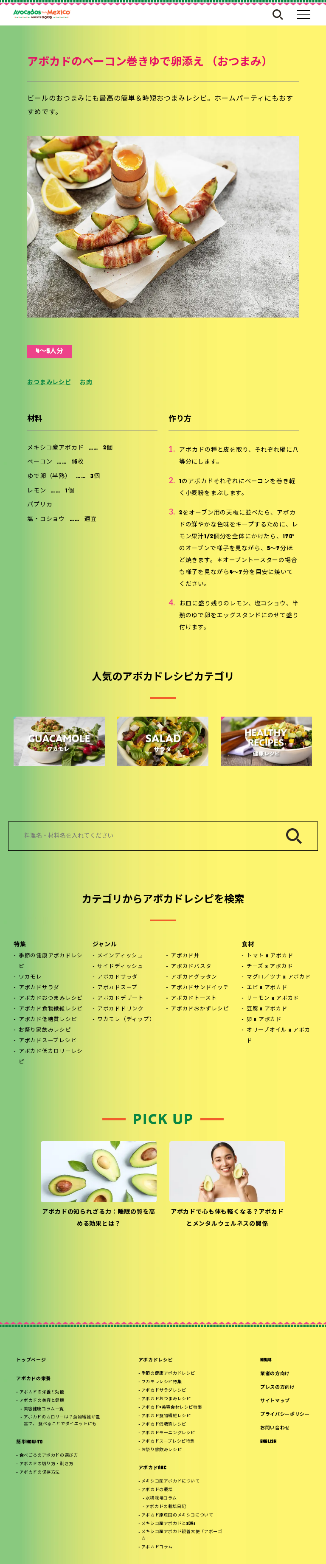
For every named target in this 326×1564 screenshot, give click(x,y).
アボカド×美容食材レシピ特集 (171, 1407)
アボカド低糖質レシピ (48, 1019)
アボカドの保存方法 (40, 1472)
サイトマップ (275, 1401)
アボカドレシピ (155, 1360)
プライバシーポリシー (285, 1414)
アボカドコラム (157, 1547)
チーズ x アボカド (270, 966)
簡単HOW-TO (29, 1442)
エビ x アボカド (267, 987)
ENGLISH (268, 1442)
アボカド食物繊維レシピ (51, 1009)
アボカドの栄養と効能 (42, 1392)
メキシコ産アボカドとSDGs (168, 1524)
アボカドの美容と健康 (42, 1400)
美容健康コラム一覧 (44, 1409)
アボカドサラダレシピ (163, 1390)
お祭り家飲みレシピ (45, 1030)
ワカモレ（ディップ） (126, 1019)
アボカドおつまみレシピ (51, 998)
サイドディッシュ (120, 966)
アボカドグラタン (194, 977)
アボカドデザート (120, 998)
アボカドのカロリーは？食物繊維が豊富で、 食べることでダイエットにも (62, 1420)
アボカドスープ (117, 987)
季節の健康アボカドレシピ (51, 961)
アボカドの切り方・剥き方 (46, 1464)
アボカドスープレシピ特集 (168, 1441)
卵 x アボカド (264, 1019)
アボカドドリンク (120, 1009)
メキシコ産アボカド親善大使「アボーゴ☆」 (181, 1535)
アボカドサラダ (39, 987)
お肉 (86, 383)
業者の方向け (275, 1374)
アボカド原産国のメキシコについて (177, 1515)
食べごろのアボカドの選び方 (49, 1455)
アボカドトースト (194, 998)
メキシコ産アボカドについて (170, 1481)
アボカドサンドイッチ (200, 987)
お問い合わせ (275, 1428)
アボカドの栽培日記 (166, 1507)
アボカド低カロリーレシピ (51, 1057)
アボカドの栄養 (33, 1379)
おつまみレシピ (49, 383)
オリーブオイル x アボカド (279, 1036)
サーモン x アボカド (273, 998)
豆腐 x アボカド (267, 1009)
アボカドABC (152, 1468)
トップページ (31, 1360)
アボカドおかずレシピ (200, 1009)
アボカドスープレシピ (48, 1041)
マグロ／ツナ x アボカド (279, 977)
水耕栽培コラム (161, 1498)
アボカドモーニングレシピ (168, 1433)
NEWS (266, 1360)
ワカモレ (30, 977)
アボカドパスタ (191, 966)
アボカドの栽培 (157, 1490)
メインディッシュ (120, 956)
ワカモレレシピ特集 (161, 1382)
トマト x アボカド (270, 956)
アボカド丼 (185, 956)
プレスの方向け (277, 1387)
